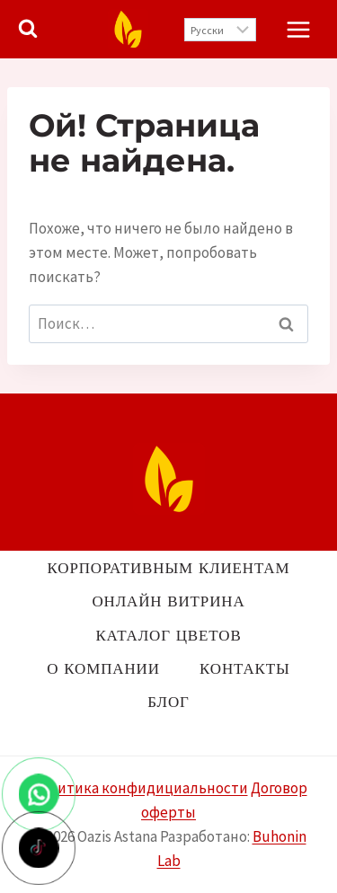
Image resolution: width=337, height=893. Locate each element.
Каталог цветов (168, 635)
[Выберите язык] (220, 29)
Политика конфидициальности (139, 788)
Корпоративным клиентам (169, 568)
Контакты (245, 668)
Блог (168, 702)
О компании (103, 668)
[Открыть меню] (298, 29)
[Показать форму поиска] (28, 29)
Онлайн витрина (168, 601)
